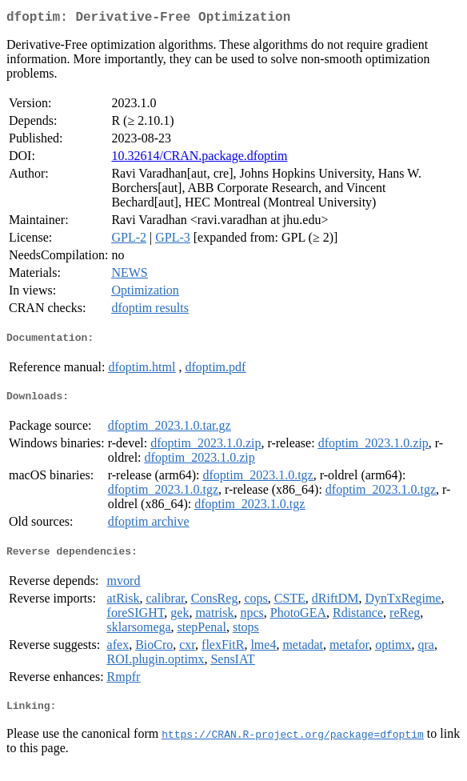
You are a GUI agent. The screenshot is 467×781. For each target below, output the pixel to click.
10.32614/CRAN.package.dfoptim (199, 159)
